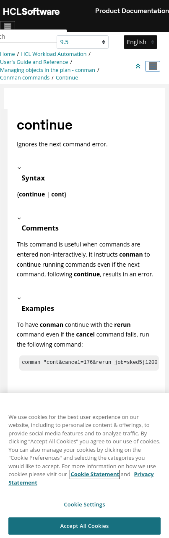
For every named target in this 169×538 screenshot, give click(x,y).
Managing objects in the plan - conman (47, 70)
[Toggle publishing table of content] (152, 66)
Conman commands (24, 77)
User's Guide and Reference (34, 62)
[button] (86, 168)
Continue (67, 77)
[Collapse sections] (139, 66)
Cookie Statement (94, 478)
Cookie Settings (84, 508)
